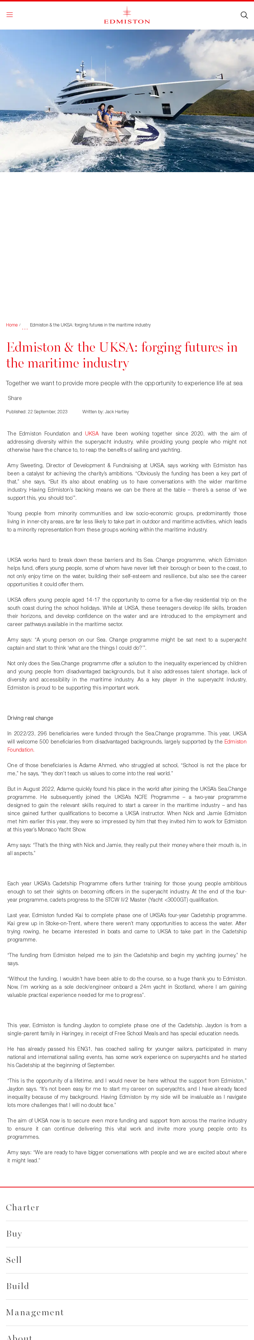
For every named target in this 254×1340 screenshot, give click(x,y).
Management (35, 1312)
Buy (14, 1233)
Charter (23, 1207)
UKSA (92, 433)
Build (18, 1286)
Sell (14, 1260)
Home (12, 325)
